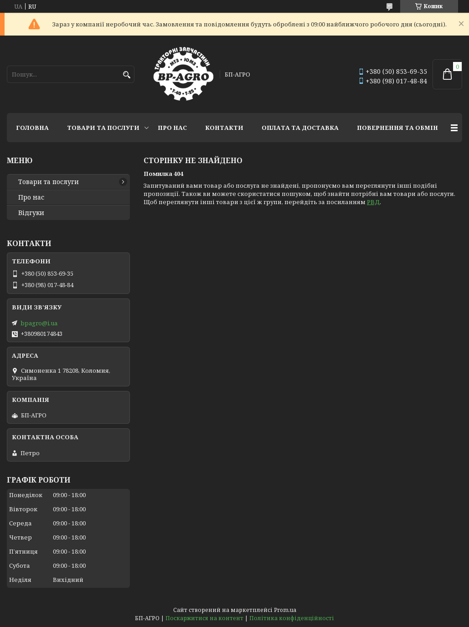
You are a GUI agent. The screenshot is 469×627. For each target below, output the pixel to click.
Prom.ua (285, 610)
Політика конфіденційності (291, 618)
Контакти (224, 127)
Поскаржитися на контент (204, 618)
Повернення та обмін (397, 127)
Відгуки (31, 213)
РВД (373, 202)
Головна (32, 127)
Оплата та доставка (300, 127)
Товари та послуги (103, 127)
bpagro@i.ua (39, 323)
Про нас (172, 127)
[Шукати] (126, 75)
